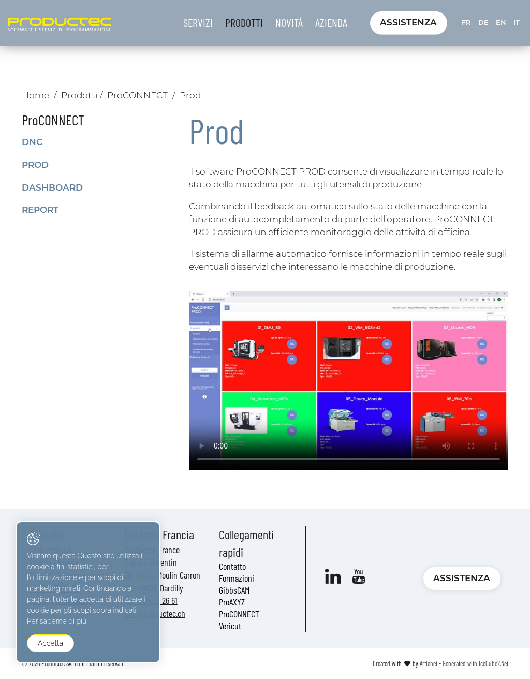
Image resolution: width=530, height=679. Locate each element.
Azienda (331, 22)
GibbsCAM (234, 590)
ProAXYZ (232, 602)
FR (466, 22)
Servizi (198, 22)
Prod (35, 165)
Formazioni (236, 578)
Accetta (50, 643)
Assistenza (408, 22)
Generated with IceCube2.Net (475, 663)
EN (501, 22)
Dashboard (52, 187)
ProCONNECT (137, 95)
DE (483, 22)
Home (35, 95)
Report (40, 210)
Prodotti (244, 22)
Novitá (289, 22)
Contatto (232, 566)
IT (516, 22)
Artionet (428, 663)
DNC (32, 142)
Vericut (230, 625)
